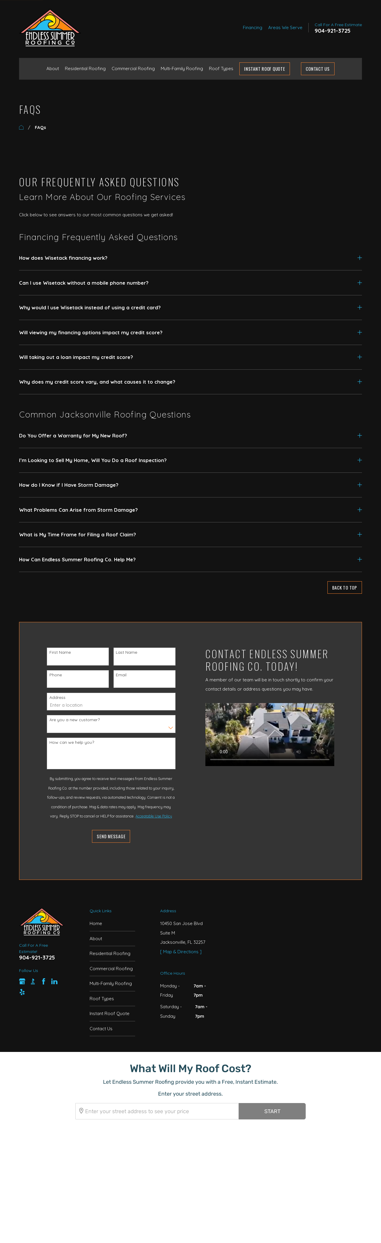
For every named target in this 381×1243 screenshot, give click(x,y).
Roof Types (102, 998)
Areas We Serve (285, 27)
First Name (55, 652)
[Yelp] (22, 992)
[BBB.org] (33, 981)
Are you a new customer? (70, 719)
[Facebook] (43, 981)
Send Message (106, 836)
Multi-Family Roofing (111, 983)
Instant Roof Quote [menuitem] (264, 68)
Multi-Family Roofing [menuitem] (182, 68)
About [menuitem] (52, 68)
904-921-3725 (333, 31)
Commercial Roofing (111, 968)
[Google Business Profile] (22, 981)
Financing (252, 27)
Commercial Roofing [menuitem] (133, 68)
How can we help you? (67, 742)
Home (96, 923)
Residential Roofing (110, 953)
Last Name (122, 652)
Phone (51, 675)
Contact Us (318, 68)
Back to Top (344, 587)
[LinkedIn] (54, 981)
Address (53, 697)
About (96, 938)
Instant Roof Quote (109, 1013)
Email (116, 675)
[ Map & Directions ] (181, 951)
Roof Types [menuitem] (221, 68)
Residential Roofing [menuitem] (85, 68)
